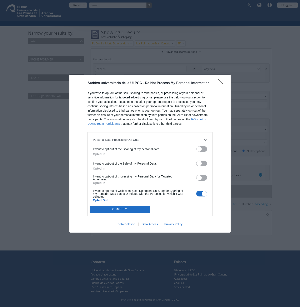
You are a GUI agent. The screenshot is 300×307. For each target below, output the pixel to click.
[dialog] (150, 153)
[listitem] (150, 140)
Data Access (150, 224)
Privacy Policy (173, 224)
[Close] (222, 83)
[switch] (201, 149)
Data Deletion (126, 224)
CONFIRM (120, 209)
